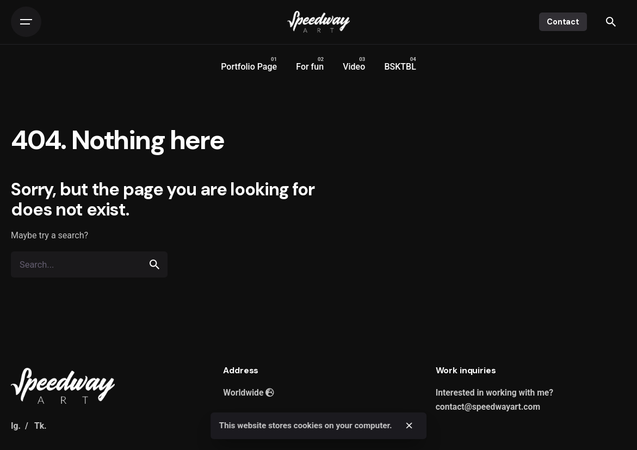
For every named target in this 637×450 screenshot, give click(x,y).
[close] (409, 425)
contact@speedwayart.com (488, 407)
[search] (154, 264)
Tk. (40, 426)
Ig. (16, 426)
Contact (563, 22)
